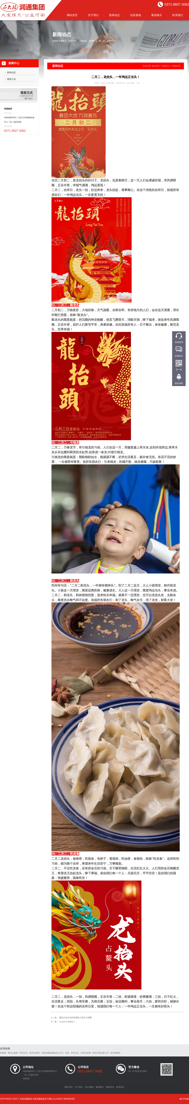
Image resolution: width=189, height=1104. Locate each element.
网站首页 (72, 15)
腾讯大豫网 (13, 1053)
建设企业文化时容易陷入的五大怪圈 (75, 1017)
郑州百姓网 (34, 1053)
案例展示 (156, 15)
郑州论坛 (24, 1053)
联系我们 (177, 15)
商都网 (3, 1053)
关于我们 (93, 15)
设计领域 (89, 1087)
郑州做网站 (115, 1053)
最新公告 (11, 79)
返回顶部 (179, 383)
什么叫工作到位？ (67, 1022)
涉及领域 (135, 15)
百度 (67, 1053)
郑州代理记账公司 (100, 1053)
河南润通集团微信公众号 (52, 1053)
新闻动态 (114, 15)
